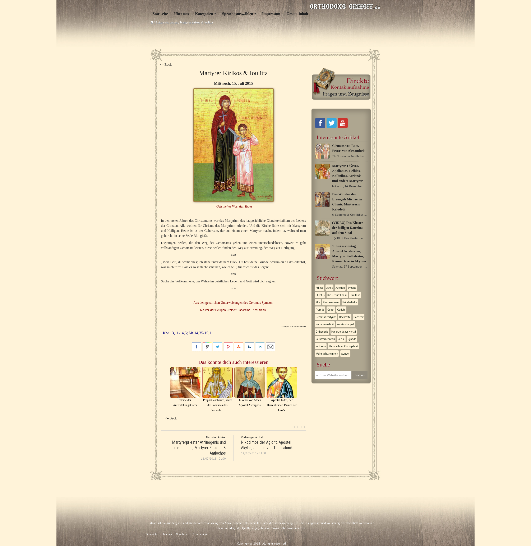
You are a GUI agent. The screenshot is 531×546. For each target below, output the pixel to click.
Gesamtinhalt (297, 14)
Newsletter (182, 534)
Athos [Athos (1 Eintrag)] (329, 287)
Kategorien (204, 14)
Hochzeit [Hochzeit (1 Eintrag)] (359, 317)
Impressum (271, 14)
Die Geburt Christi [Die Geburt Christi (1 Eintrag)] (337, 295)
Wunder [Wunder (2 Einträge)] (345, 353)
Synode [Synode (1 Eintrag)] (352, 339)
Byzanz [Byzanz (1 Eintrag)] (352, 287)
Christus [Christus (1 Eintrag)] (320, 295)
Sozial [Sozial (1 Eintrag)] (341, 339)
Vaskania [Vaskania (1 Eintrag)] (321, 346)
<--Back (166, 65)
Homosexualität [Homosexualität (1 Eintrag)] (325, 324)
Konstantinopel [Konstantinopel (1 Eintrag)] (345, 324)
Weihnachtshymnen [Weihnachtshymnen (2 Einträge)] (327, 353)
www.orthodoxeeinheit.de (289, 528)
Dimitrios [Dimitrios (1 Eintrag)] (355, 295)
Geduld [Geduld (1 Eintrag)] (341, 309)
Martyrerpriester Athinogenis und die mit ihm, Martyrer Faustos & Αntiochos (199, 448)
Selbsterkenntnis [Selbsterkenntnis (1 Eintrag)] (325, 339)
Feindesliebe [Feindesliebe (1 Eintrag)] (349, 302)
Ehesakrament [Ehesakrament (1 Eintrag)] (331, 302)
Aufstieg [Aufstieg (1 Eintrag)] (340, 287)
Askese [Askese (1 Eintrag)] (319, 287)
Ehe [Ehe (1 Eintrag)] (318, 302)
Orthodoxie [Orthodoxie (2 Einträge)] (322, 331)
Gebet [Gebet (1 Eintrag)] (330, 309)
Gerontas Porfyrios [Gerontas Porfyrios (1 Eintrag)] (326, 317)
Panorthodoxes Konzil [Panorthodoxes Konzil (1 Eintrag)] (343, 331)
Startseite (160, 14)
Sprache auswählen (237, 14)
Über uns (181, 14)
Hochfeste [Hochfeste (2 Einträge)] (345, 317)
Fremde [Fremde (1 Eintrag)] (320, 309)
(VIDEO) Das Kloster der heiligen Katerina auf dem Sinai (347, 228)
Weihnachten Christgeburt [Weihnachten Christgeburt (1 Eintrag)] (343, 346)
